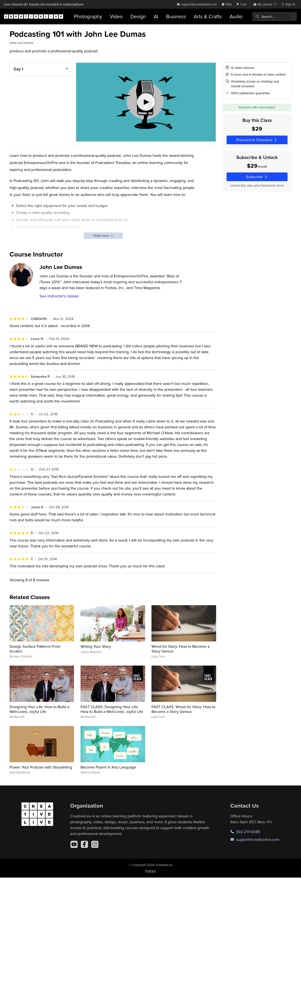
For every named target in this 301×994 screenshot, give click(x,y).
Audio (236, 16)
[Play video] (146, 102)
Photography (88, 16)
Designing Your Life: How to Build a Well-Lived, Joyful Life (39, 709)
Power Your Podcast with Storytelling (41, 767)
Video (116, 16)
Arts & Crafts (208, 16)
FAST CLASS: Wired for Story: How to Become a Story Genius (183, 709)
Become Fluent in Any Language (108, 767)
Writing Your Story (96, 646)
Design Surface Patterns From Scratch (35, 649)
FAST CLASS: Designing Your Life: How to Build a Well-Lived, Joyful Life (112, 709)
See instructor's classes (59, 296)
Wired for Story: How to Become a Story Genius (180, 649)
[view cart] (242, 4)
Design (138, 16)
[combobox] (274, 16)
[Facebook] (84, 844)
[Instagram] (95, 844)
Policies (150, 871)
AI (156, 16)
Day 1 (18, 69)
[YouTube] (74, 844)
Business (176, 16)
